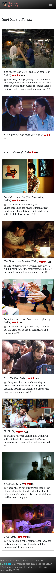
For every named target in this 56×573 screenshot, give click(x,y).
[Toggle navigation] (50, 4)
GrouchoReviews (10, 4)
